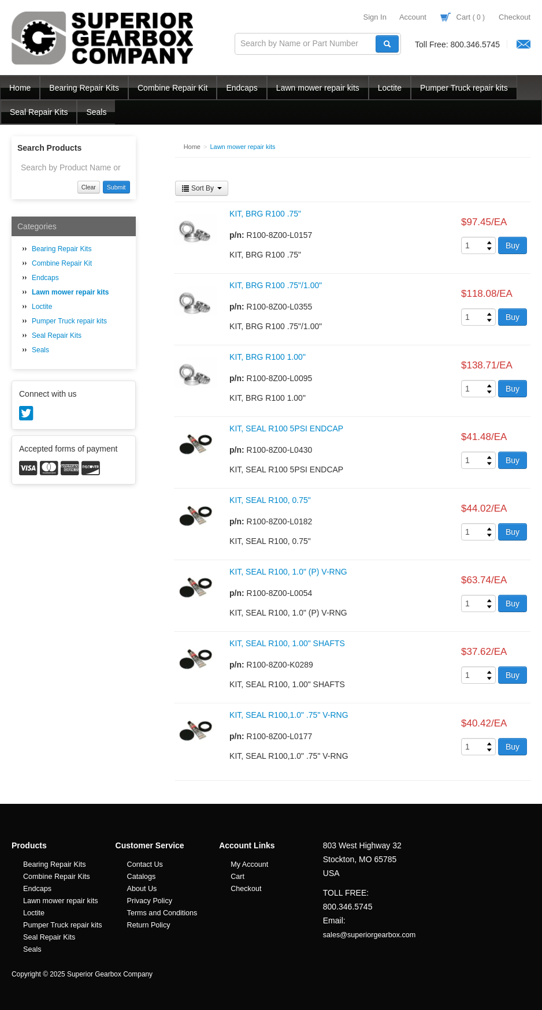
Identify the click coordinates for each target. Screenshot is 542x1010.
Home (20, 87)
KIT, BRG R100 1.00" (267, 356)
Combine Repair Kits (56, 877)
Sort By (201, 188)
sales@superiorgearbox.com (369, 935)
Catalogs (141, 877)
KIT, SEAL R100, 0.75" (270, 500)
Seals (96, 112)
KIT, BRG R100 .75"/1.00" (275, 285)
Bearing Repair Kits (84, 87)
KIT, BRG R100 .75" (265, 213)
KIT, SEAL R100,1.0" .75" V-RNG (288, 715)
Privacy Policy (149, 901)
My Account (249, 864)
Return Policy (148, 925)
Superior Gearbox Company (104, 38)
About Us (142, 889)
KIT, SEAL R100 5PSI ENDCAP (286, 428)
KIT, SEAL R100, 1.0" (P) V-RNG (288, 571)
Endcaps (241, 87)
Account (412, 17)
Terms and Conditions (162, 913)
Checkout (514, 17)
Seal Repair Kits (39, 112)
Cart (462, 17)
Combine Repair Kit (172, 87)
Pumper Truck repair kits (464, 87)
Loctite (390, 87)
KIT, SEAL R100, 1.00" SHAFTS (287, 643)
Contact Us (145, 864)
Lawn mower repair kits (317, 87)
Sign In (374, 17)
